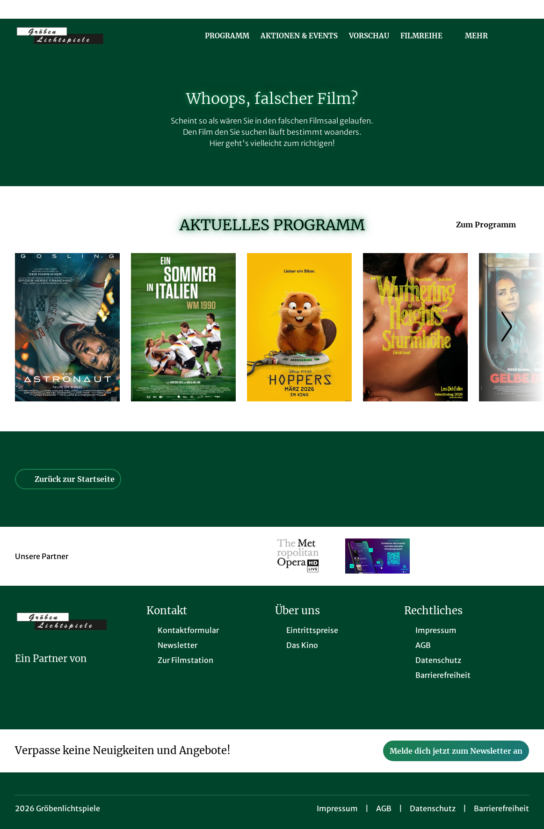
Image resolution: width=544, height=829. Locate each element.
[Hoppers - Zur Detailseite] (299, 327)
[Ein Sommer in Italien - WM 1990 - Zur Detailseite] (183, 327)
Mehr (482, 36)
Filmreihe (427, 36)
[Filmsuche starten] (519, 35)
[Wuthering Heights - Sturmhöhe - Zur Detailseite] (415, 327)
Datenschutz (433, 808)
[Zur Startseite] (80, 35)
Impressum (337, 808)
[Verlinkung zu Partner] (298, 556)
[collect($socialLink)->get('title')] (16, 9)
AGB (384, 808)
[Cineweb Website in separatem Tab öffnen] (51, 671)
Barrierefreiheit (501, 808)
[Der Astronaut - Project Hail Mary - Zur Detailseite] (67, 327)
